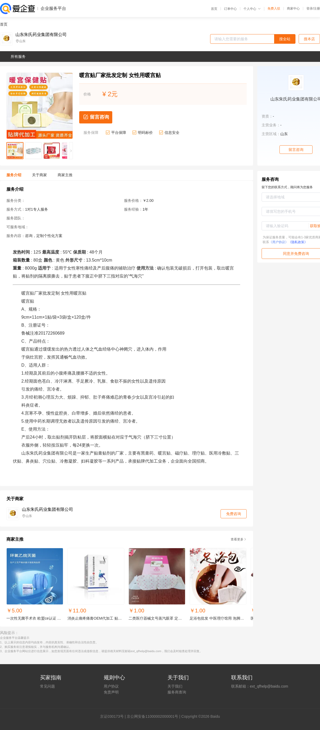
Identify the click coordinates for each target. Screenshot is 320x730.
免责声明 (111, 692)
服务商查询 (176, 692)
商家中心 (293, 8)
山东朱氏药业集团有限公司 (41, 35)
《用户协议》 (278, 242)
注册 (317, 8)
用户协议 (111, 686)
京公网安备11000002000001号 (152, 716)
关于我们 (174, 686)
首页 (214, 8)
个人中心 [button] (252, 9)
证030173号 (114, 716)
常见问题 (47, 686)
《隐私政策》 (297, 242)
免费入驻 (273, 8)
